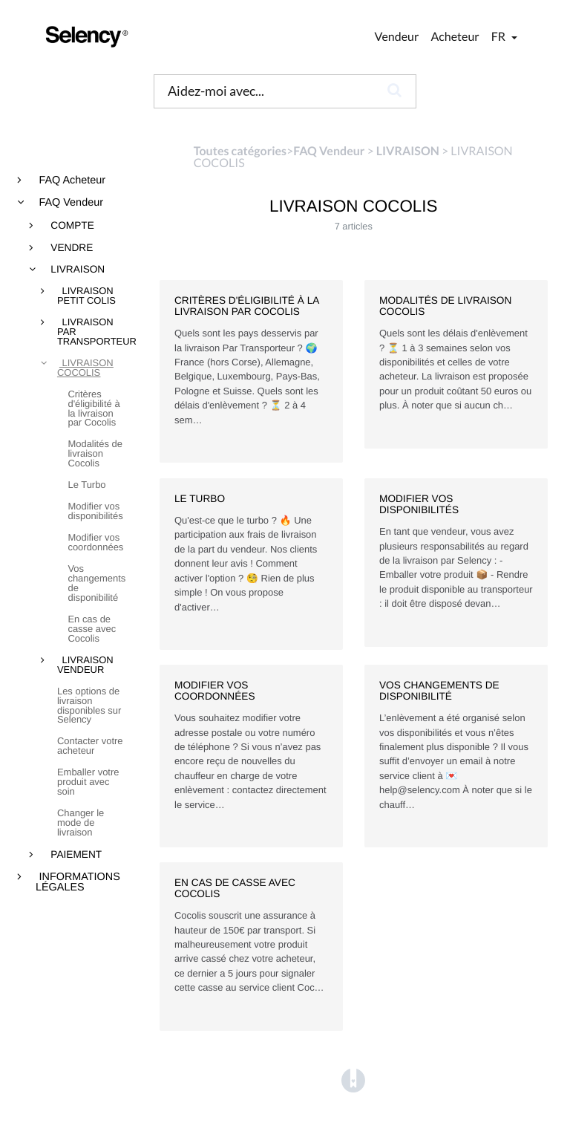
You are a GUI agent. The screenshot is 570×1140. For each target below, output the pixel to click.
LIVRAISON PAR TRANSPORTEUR (92, 332)
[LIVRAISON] (407, 151)
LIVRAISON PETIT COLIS (86, 296)
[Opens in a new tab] (353, 1080)
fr (499, 37)
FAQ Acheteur (71, 180)
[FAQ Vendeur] (328, 151)
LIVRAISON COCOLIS (85, 368)
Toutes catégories (240, 151)
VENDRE (71, 248)
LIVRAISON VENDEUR (85, 665)
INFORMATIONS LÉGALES (78, 882)
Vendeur (397, 37)
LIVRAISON (76, 269)
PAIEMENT (75, 855)
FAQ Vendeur (69, 203)
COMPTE (71, 226)
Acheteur (454, 37)
